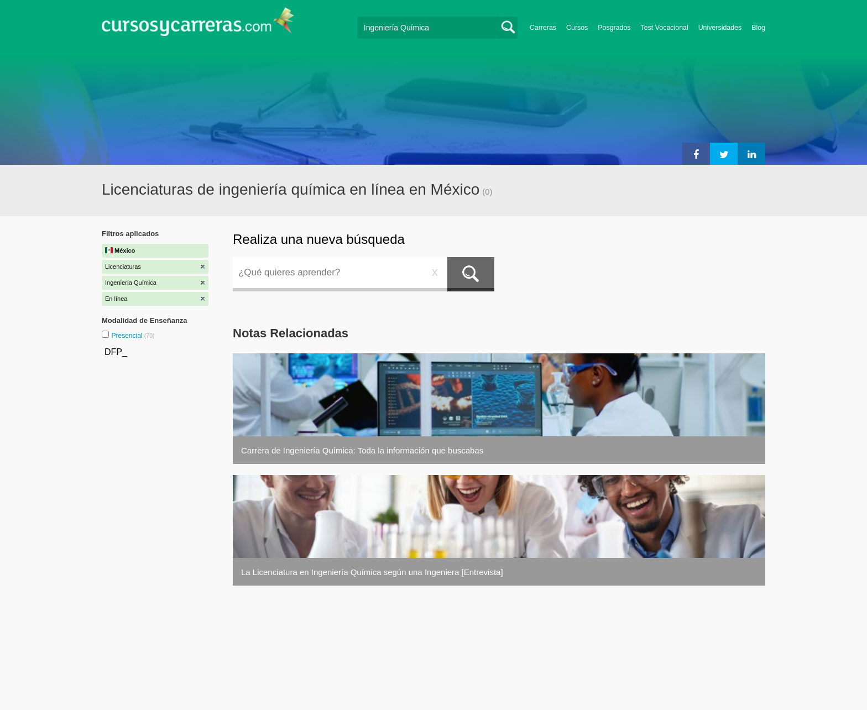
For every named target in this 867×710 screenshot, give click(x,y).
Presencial (127, 336)
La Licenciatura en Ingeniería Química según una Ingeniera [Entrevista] (372, 572)
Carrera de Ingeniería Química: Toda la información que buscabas (362, 450)
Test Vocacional (664, 27)
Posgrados (614, 27)
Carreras (543, 27)
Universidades (720, 27)
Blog (758, 27)
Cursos (577, 27)
